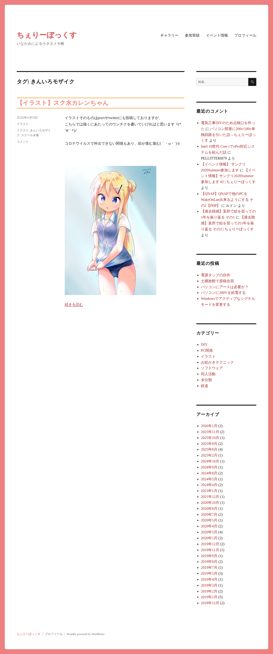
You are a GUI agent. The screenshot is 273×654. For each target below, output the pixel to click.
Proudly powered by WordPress (85, 634)
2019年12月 (210, 544)
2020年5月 (209, 520)
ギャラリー (169, 35)
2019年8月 (209, 562)
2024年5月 (209, 479)
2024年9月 (209, 467)
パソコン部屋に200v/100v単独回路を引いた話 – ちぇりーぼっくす (228, 135)
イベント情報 (217, 35)
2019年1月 (209, 597)
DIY (204, 344)
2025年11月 (210, 432)
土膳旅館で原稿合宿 (217, 281)
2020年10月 (210, 503)
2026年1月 (209, 426)
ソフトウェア (212, 368)
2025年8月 (209, 449)
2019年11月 (210, 550)
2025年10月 (210, 438)
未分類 (206, 380)
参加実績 (192, 35)
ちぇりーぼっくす (47, 34)
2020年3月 (209, 532)
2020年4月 (209, 526)
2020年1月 (209, 538)
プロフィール (245, 35)
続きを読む (74, 304)
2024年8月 (209, 473)
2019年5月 (209, 573)
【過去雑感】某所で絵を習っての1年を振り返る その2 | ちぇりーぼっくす (228, 223)
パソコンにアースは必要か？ (225, 287)
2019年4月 (209, 579)
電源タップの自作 (215, 275)
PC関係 (207, 350)
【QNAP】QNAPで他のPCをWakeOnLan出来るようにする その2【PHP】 (227, 199)
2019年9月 (209, 556)
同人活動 (208, 374)
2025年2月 (209, 455)
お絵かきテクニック (217, 362)
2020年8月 (209, 508)
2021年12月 (210, 497)
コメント (23, 141)
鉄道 (204, 386)
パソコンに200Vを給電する (223, 293)
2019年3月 (209, 585)
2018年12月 (210, 603)
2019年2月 (209, 591)
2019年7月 (209, 567)
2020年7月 (209, 514)
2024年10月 (210, 461)
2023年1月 (209, 491)
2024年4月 (209, 485)
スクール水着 (30, 135)
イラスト (23, 124)
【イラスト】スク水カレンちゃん (63, 103)
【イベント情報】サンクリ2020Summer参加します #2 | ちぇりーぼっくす (228, 176)
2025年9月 (209, 444)
